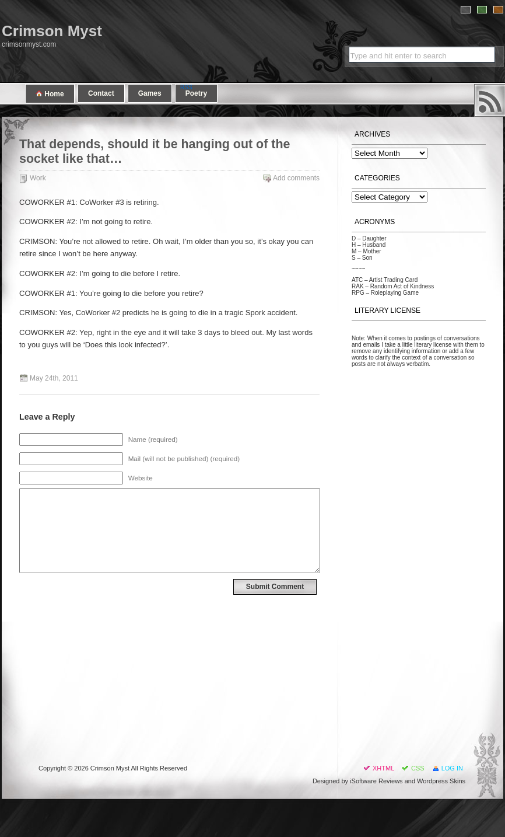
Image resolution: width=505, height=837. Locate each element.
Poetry (196, 93)
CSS (418, 768)
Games (150, 93)
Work (38, 178)
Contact (101, 93)
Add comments (296, 178)
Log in (452, 768)
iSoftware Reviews (376, 780)
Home (50, 93)
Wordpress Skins (441, 780)
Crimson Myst (52, 31)
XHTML (383, 768)
